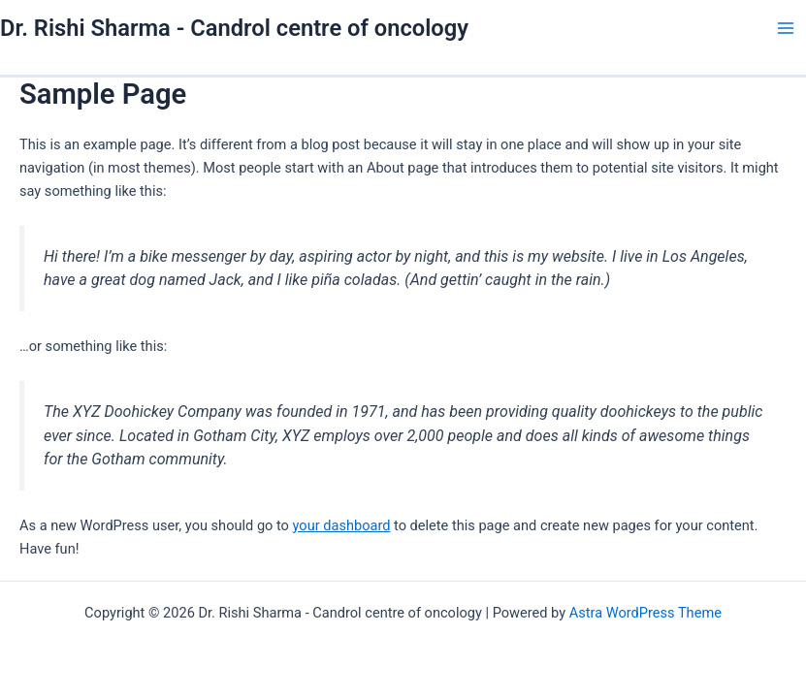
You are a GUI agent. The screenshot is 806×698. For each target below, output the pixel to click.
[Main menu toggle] (785, 28)
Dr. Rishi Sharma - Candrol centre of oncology (234, 28)
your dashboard (342, 525)
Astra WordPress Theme (645, 612)
